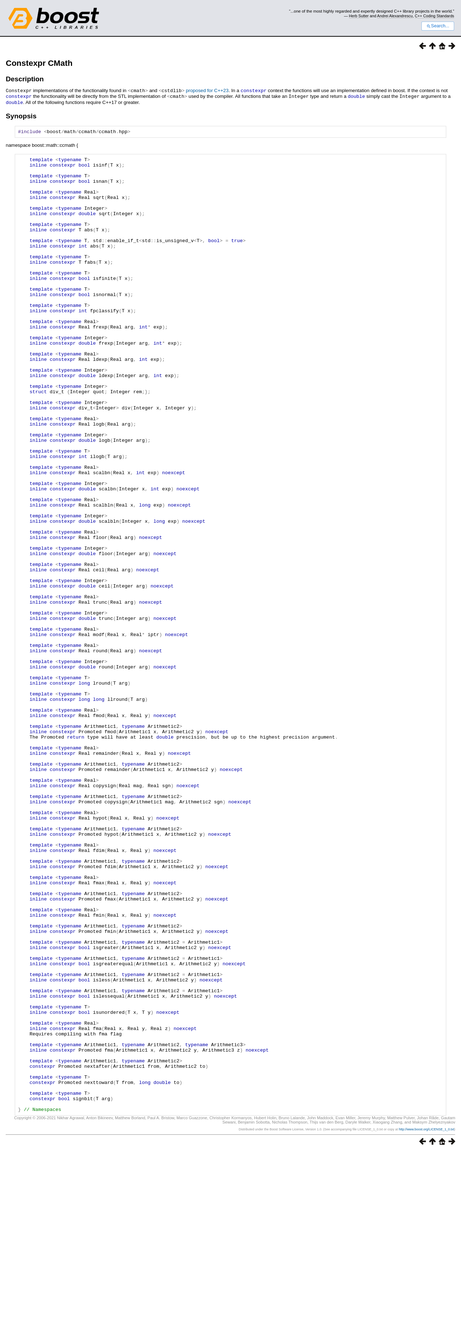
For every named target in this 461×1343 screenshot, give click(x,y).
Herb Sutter (359, 16)
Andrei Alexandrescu (395, 16)
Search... (437, 25)
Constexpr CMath (39, 63)
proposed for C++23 (207, 90)
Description (25, 79)
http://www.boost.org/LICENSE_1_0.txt (426, 1320)
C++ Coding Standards (434, 16)
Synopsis (21, 115)
